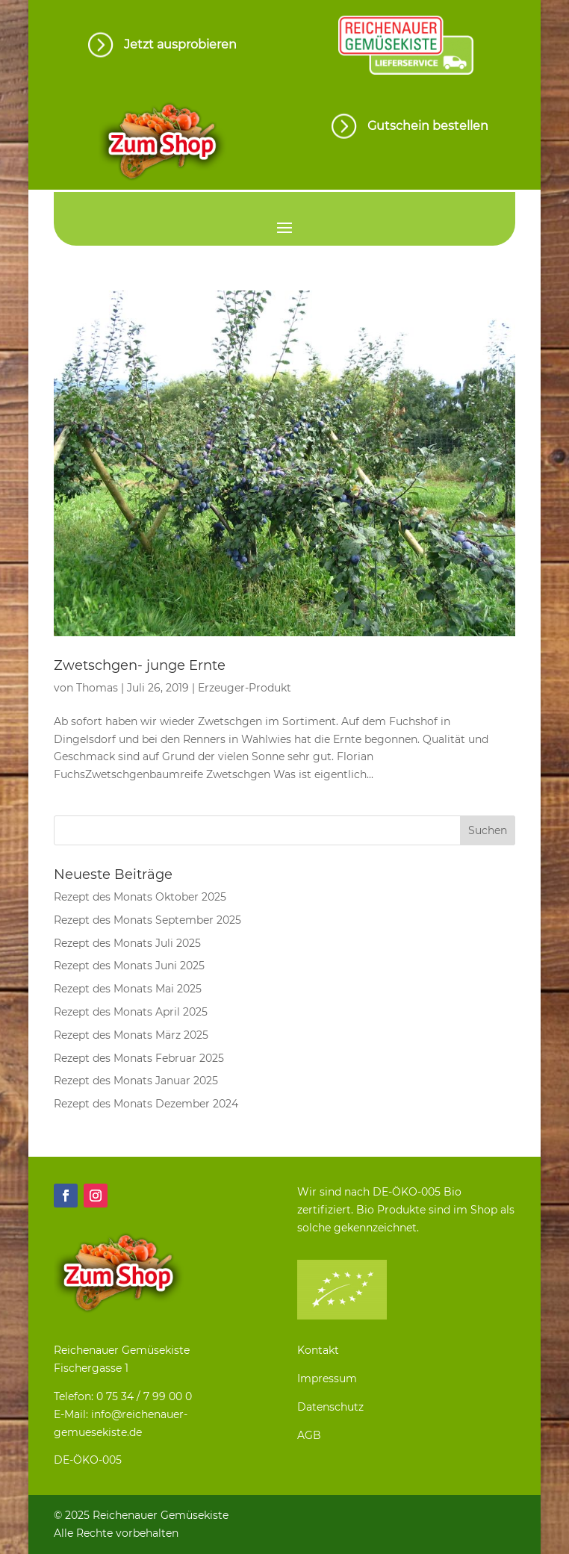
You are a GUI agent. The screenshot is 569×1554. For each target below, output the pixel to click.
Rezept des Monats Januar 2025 (136, 1080)
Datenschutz (330, 1407)
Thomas (97, 687)
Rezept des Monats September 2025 (147, 920)
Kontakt (318, 1350)
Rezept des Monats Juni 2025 (129, 965)
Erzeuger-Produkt (244, 687)
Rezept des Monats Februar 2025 (139, 1058)
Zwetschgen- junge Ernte (140, 665)
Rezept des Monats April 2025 (131, 1012)
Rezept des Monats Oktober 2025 (140, 897)
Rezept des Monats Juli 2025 (127, 943)
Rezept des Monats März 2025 (131, 1035)
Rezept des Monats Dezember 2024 (146, 1103)
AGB (309, 1435)
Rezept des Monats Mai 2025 (128, 988)
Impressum (327, 1378)
